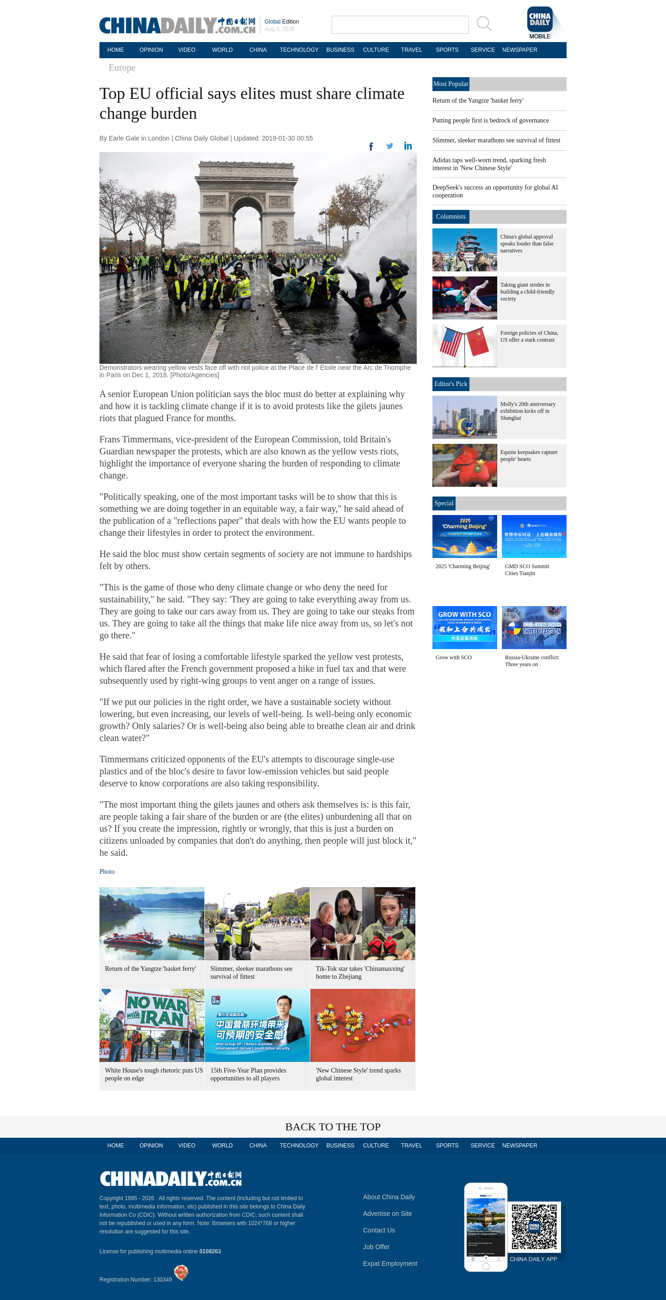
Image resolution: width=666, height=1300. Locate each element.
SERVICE (483, 50)
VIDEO (186, 50)
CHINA (257, 50)
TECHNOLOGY (299, 50)
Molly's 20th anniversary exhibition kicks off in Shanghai (527, 411)
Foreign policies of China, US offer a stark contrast (529, 336)
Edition (282, 21)
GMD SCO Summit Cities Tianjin (527, 569)
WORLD (222, 50)
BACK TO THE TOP (333, 1127)
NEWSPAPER (518, 50)
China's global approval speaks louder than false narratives (527, 243)
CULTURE (376, 50)
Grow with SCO (454, 657)
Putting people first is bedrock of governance (490, 120)
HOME (115, 50)
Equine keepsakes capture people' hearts (529, 455)
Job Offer (376, 1247)
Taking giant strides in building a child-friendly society (527, 292)
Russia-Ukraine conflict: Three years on (532, 661)
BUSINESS (341, 50)
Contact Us (379, 1230)
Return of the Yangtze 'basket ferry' (150, 968)
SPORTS (447, 50)
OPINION (151, 50)
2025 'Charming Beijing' (463, 566)
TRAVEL (411, 50)
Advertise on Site (387, 1213)
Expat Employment (390, 1263)
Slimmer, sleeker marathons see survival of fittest (496, 140)
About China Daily (389, 1197)
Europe (122, 67)
